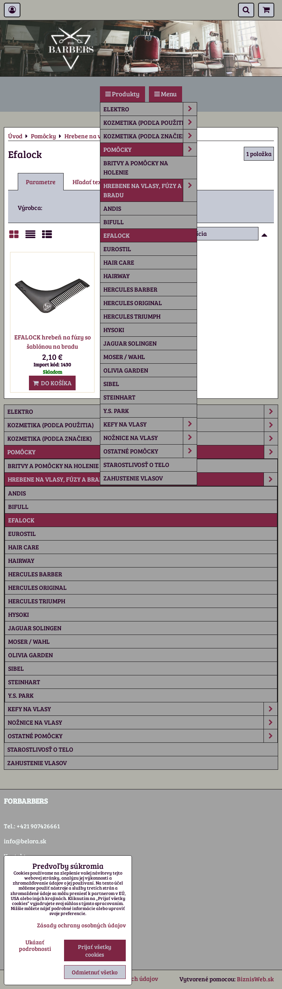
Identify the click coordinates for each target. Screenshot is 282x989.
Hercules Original (132, 303)
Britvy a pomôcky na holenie (135, 167)
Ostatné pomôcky (150, 451)
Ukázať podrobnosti (35, 945)
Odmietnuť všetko (95, 972)
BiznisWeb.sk (255, 979)
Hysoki (113, 330)
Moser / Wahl (124, 357)
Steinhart (119, 397)
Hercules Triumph (131, 316)
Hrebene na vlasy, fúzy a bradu (150, 190)
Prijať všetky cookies (94, 950)
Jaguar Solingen (130, 343)
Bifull (113, 222)
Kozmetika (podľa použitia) (150, 122)
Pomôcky (150, 149)
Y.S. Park (116, 410)
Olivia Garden (125, 370)
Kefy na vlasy (150, 424)
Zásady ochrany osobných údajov (81, 925)
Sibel (111, 383)
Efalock (116, 235)
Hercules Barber (130, 289)
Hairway (116, 276)
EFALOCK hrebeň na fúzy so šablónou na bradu (52, 341)
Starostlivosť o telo (136, 464)
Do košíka (52, 383)
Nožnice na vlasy (150, 437)
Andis (112, 208)
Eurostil (117, 249)
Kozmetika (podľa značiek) (150, 136)
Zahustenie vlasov (133, 478)
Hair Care (118, 262)
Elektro (150, 109)
